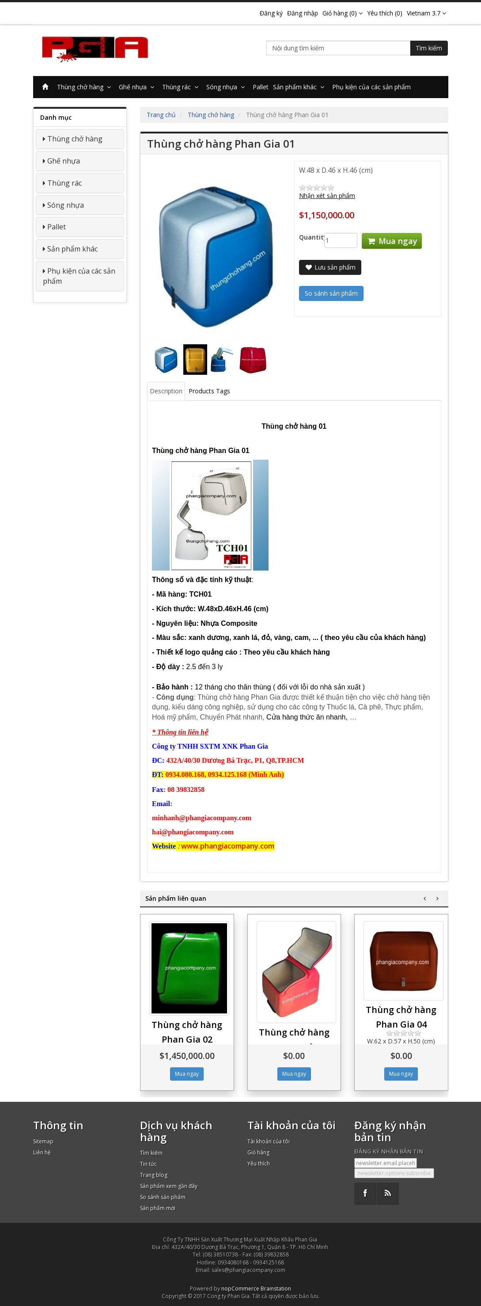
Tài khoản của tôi (268, 1141)
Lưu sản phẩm (330, 267)
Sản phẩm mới (157, 1208)
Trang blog (153, 1175)
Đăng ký (271, 13)
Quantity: (305, 237)
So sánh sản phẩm (163, 1197)
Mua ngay (391, 241)
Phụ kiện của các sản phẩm (371, 87)
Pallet (261, 87)
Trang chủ (161, 114)
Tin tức (148, 1164)
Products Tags (209, 391)
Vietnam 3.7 (426, 13)
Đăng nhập (302, 13)
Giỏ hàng (258, 1152)
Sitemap (43, 1141)
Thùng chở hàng (85, 87)
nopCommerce (240, 1288)
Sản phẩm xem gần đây (168, 1186)
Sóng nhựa (227, 87)
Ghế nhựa (138, 87)
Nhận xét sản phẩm (327, 195)
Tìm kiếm (429, 48)
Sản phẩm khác (300, 87)
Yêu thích (258, 1163)
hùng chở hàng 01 (293, 426)
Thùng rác (182, 87)
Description (166, 391)
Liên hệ (42, 1152)
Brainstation (276, 1288)
